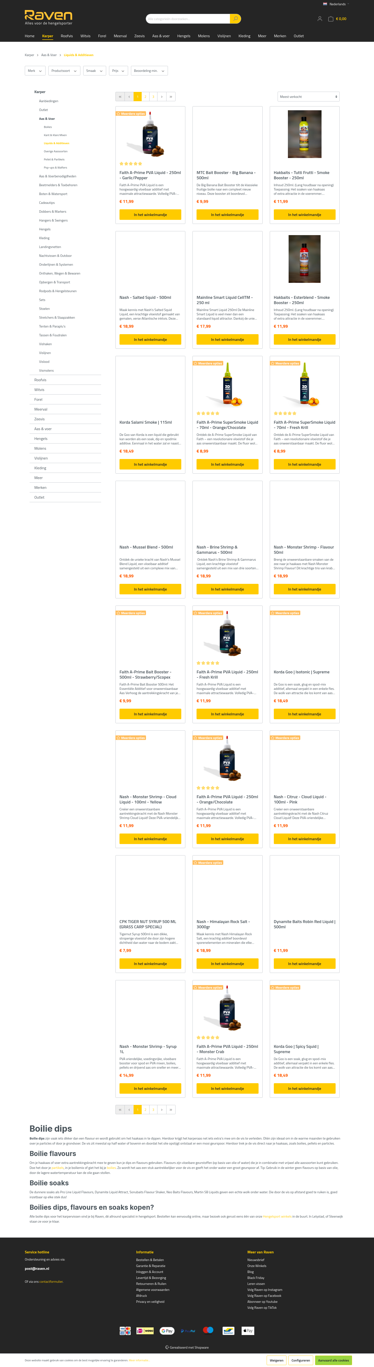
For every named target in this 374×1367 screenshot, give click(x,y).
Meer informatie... (139, 1360)
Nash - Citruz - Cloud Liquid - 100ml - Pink (300, 799)
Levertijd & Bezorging (151, 1277)
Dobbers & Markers (52, 211)
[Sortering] (309, 96)
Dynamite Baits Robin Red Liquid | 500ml (305, 924)
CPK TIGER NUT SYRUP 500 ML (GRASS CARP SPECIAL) (147, 924)
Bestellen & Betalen (150, 1259)
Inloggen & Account (149, 1271)
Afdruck (141, 1295)
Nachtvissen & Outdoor (55, 255)
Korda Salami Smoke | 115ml (145, 422)
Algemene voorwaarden (153, 1289)
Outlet (43, 109)
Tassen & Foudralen (53, 335)
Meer (38, 477)
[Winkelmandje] (337, 18)
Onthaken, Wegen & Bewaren (59, 273)
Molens (40, 448)
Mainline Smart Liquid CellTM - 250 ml (225, 300)
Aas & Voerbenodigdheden (57, 176)
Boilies (48, 127)
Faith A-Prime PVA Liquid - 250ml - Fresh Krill (227, 674)
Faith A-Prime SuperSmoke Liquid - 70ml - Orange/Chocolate (227, 425)
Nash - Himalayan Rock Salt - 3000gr (223, 924)
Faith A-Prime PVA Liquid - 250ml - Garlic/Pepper (150, 175)
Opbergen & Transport (54, 282)
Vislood (44, 361)
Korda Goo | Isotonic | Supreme (302, 672)
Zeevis (39, 419)
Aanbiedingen (48, 100)
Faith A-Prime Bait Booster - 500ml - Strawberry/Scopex (145, 674)
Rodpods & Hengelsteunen (58, 290)
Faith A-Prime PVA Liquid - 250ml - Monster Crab (227, 1049)
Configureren (300, 1360)
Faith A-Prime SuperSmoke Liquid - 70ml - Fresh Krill (304, 425)
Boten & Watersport (53, 193)
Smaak (94, 70)
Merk (35, 70)
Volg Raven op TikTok (262, 1307)
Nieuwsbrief (255, 1259)
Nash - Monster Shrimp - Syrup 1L (148, 1049)
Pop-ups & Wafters (55, 167)
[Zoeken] (235, 19)
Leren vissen (256, 1283)
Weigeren (276, 1360)
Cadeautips (47, 202)
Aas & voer (43, 429)
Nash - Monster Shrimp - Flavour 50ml (304, 549)
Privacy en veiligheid (150, 1301)
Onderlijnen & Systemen (56, 264)
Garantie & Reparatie (151, 1265)
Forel (38, 399)
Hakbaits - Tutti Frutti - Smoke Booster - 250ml (301, 175)
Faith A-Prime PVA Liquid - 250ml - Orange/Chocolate (227, 799)
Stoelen (44, 308)
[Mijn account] (319, 18)
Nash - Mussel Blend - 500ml (146, 547)
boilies (111, 1167)
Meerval (40, 409)
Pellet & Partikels (54, 159)
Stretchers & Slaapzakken (57, 317)
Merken (40, 487)
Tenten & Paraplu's (52, 326)
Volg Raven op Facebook (264, 1295)
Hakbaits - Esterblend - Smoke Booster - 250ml (302, 300)
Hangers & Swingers (53, 220)
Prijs (118, 70)
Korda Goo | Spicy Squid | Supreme (296, 1049)
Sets (42, 299)
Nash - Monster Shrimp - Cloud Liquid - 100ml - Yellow (147, 799)
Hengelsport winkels (277, 1216)
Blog (250, 1271)
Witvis (39, 389)
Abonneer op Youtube (262, 1301)
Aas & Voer (47, 118)
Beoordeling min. (149, 70)
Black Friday (255, 1277)
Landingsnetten (50, 246)
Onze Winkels (256, 1265)
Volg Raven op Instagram (264, 1289)
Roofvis (40, 380)
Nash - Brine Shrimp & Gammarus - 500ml (217, 549)
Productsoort (64, 70)
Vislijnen (45, 352)
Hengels (45, 229)
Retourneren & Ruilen (151, 1283)
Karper (39, 92)
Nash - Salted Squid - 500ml (145, 298)
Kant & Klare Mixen (55, 135)
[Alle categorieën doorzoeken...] (188, 19)
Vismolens (46, 370)
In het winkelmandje (150, 214)
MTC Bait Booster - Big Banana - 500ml (226, 175)
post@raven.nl (37, 1268)
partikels (58, 1167)
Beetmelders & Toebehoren (58, 184)
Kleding (44, 237)
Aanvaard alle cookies (333, 1360)
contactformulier (50, 1281)
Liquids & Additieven (56, 143)
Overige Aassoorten (56, 151)
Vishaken (45, 343)
